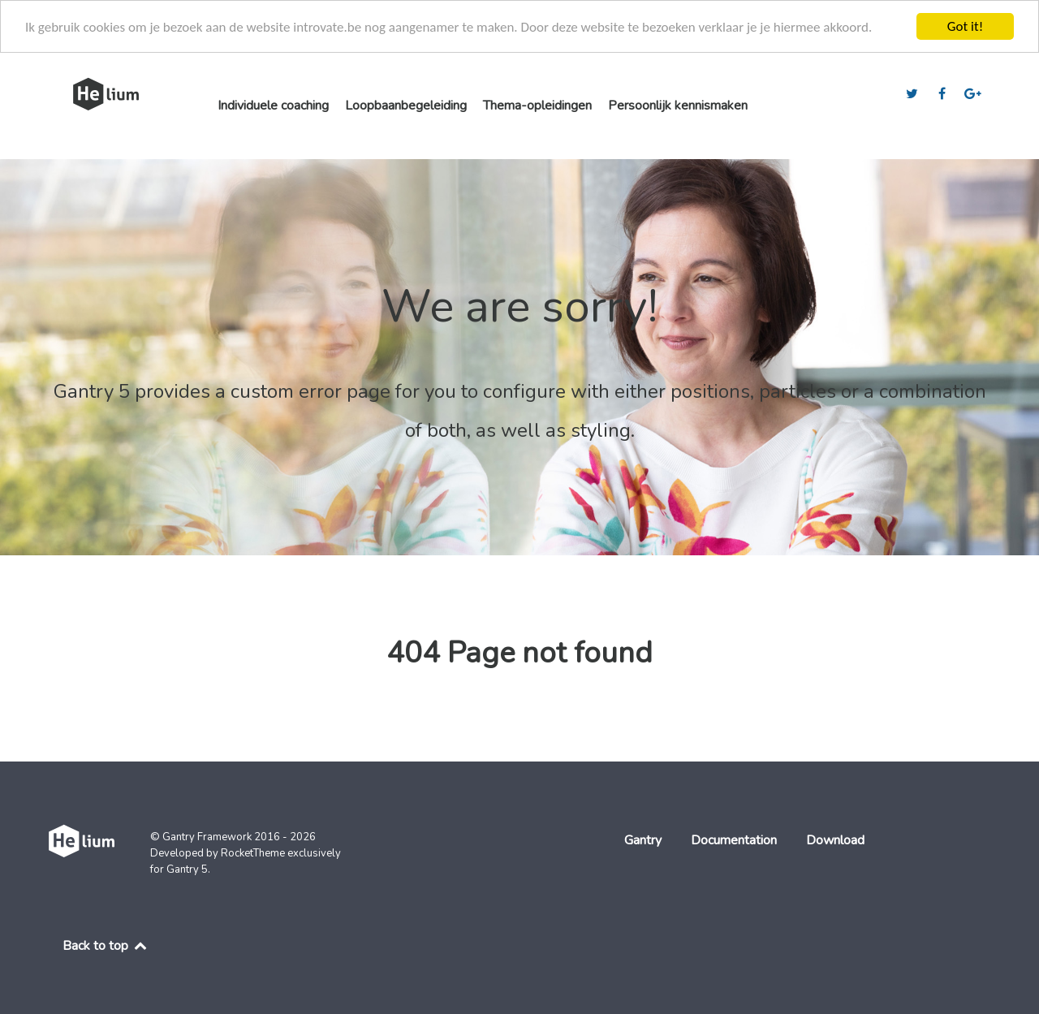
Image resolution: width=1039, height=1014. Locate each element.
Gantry (643, 840)
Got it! (965, 26)
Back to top (106, 946)
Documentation (734, 840)
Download (835, 840)
